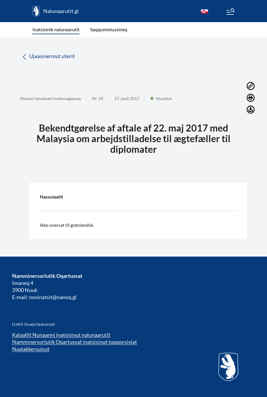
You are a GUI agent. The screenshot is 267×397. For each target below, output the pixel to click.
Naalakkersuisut (31, 349)
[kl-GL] (204, 11)
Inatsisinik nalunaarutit (56, 29)
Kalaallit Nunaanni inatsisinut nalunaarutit (61, 335)
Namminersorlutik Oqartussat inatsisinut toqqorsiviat (74, 342)
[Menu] (230, 12)
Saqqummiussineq (108, 29)
